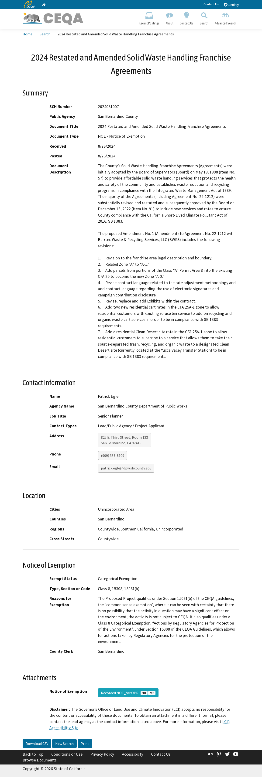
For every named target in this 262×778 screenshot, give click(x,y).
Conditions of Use (67, 755)
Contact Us (211, 4)
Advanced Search (225, 17)
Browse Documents (40, 760)
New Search (64, 744)
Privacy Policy (102, 755)
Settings (231, 4)
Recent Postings (149, 17)
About (169, 17)
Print (85, 744)
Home (27, 34)
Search (204, 17)
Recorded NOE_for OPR (128, 693)
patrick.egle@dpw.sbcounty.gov (126, 468)
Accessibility (132, 755)
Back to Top (33, 755)
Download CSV (37, 744)
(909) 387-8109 (112, 456)
